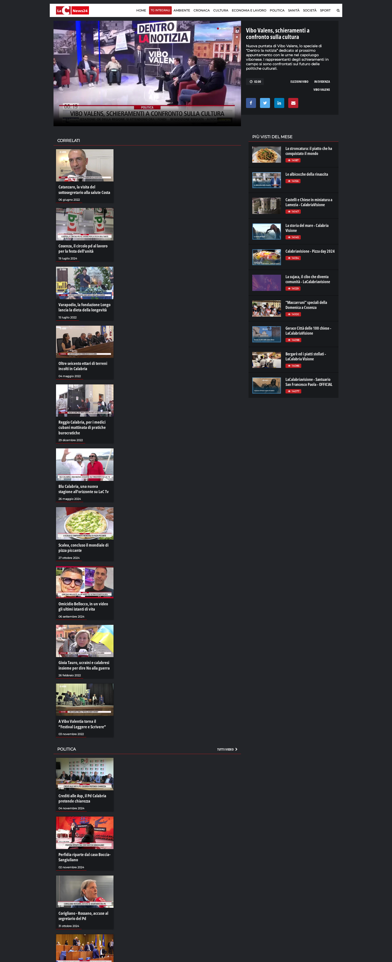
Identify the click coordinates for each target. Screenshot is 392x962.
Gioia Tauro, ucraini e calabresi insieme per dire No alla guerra (82, 655)
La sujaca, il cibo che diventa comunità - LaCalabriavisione (308, 279)
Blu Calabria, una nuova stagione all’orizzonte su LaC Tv (83, 482)
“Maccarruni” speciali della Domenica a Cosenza (306, 305)
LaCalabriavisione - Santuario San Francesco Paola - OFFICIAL (309, 382)
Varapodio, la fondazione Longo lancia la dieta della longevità (82, 304)
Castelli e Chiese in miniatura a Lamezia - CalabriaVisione (309, 202)
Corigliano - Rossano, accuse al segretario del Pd (81, 901)
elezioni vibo (299, 81)
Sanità (294, 10)
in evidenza (322, 81)
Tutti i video (227, 737)
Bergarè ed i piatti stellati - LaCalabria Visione (306, 356)
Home (141, 10)
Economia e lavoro (249, 10)
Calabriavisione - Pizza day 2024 (310, 251)
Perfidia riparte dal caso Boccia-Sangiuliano (82, 843)
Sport (325, 10)
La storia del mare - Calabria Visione (307, 228)
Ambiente (182, 10)
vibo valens (322, 89)
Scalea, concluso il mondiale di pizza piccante (81, 540)
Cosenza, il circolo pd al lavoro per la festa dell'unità (84, 247)
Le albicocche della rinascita (307, 174)
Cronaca (202, 10)
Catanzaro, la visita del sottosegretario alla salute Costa (83, 189)
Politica (277, 10)
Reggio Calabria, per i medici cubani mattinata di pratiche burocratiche (80, 422)
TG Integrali (160, 10)
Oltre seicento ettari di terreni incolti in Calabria (81, 362)
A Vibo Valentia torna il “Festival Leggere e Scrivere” (83, 712)
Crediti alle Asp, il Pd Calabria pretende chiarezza (81, 785)
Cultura (220, 10)
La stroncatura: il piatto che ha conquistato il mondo (309, 151)
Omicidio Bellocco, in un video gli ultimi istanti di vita (83, 597)
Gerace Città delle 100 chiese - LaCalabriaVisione (308, 330)
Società (309, 10)
